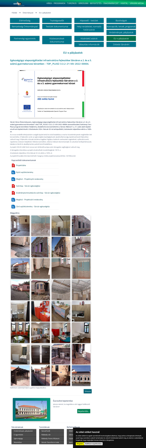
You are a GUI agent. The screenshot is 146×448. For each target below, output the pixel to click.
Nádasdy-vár (46, 434)
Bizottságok (121, 20)
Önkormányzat (111, 3)
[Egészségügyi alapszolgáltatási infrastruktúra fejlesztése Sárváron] (20, 225)
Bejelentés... (83, 411)
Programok (59, 3)
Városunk (83, 3)
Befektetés (95, 3)
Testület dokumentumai (57, 26)
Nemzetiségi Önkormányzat (25, 26)
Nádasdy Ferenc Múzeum (50, 438)
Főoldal (14, 12)
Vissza (88, 391)
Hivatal (124, 3)
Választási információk (89, 44)
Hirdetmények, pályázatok (121, 32)
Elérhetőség (24, 20)
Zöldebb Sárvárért (121, 44)
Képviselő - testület (89, 20)
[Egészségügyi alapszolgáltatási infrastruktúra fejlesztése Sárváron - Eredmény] (20, 311)
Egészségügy (18, 438)
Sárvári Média (137, 3)
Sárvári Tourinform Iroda (50, 442)
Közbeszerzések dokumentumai (57, 40)
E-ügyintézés (18, 434)
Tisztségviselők (57, 20)
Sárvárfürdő (45, 431)
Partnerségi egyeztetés (25, 38)
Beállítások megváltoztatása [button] (93, 443)
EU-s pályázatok (45, 12)
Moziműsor (18, 442)
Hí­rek (49, 3)
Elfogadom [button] (80, 443)
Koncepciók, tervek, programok (121, 26)
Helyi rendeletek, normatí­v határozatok (89, 28)
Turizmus (72, 3)
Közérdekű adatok (89, 38)
